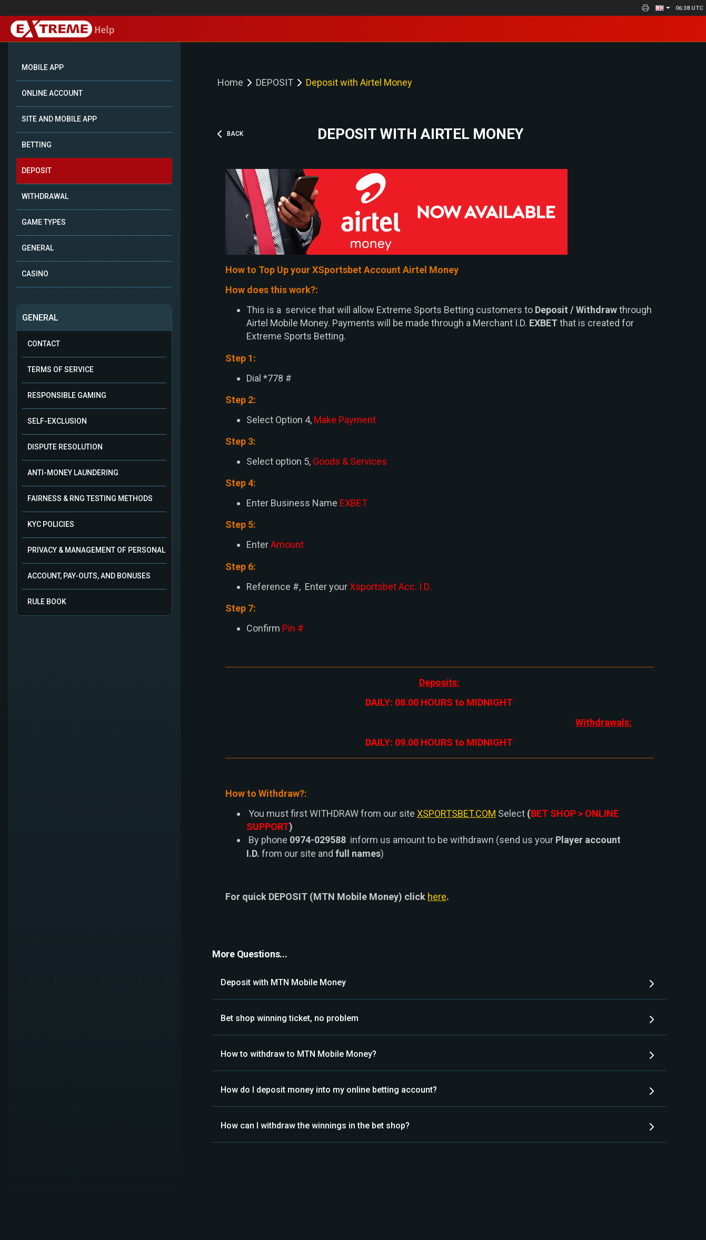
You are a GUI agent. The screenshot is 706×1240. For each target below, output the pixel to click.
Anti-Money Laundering (72, 472)
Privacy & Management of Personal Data (96, 550)
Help (62, 30)
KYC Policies (50, 524)
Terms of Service (60, 369)
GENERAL (38, 248)
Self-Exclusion (57, 421)
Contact (43, 343)
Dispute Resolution (65, 447)
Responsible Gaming (66, 395)
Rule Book (46, 601)
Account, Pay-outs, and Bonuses (89, 576)
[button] (663, 8)
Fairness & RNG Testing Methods (90, 498)
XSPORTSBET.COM (456, 813)
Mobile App (43, 67)
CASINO (35, 273)
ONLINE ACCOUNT (52, 93)
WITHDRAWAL (45, 196)
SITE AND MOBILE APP (59, 119)
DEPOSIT (37, 170)
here (436, 896)
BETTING (37, 145)
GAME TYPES (44, 222)
